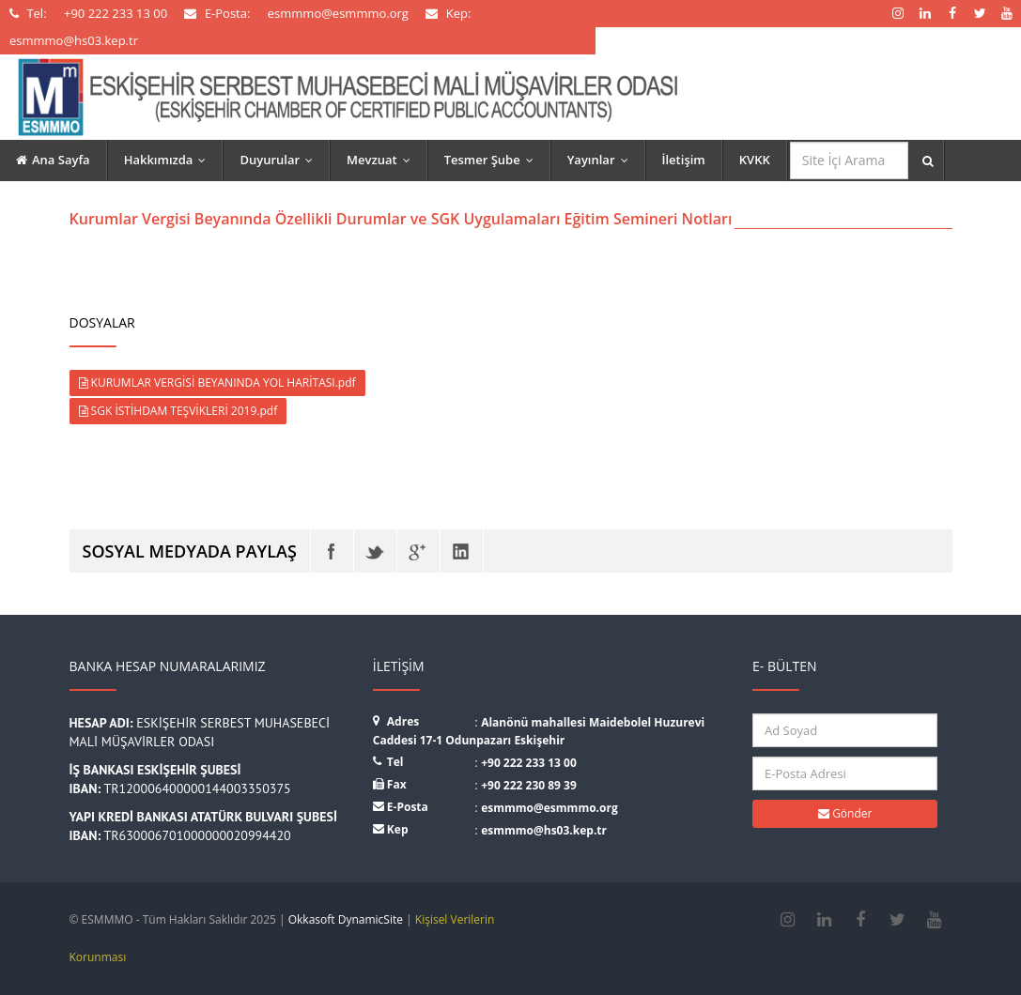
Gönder (845, 813)
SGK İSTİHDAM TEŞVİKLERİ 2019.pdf (178, 411)
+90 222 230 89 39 (529, 785)
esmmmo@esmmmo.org (549, 808)
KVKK (754, 159)
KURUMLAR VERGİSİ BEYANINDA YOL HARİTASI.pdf (217, 382)
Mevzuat (383, 159)
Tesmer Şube (493, 159)
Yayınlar (602, 159)
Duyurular (280, 159)
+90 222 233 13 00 (529, 763)
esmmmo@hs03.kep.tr (544, 830)
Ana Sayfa (53, 159)
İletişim (683, 159)
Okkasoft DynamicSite (345, 919)
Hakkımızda (169, 159)
